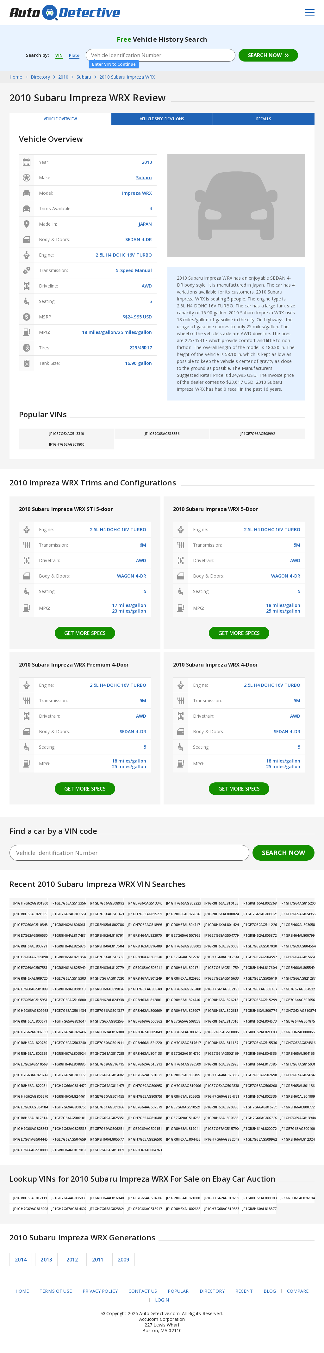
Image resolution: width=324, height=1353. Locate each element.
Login (162, 1304)
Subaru (144, 181)
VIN (59, 55)
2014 (21, 1263)
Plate (75, 55)
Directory (212, 1295)
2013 (46, 1263)
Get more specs (85, 636)
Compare (298, 1295)
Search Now (265, 55)
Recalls (264, 120)
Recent (244, 1295)
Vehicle (162, 120)
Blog (270, 1295)
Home (22, 1295)
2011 (98, 1263)
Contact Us (142, 1295)
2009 (123, 1263)
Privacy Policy (100, 1295)
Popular (178, 1295)
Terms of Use (56, 1295)
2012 (72, 1263)
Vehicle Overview (60, 120)
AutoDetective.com (64, 13)
